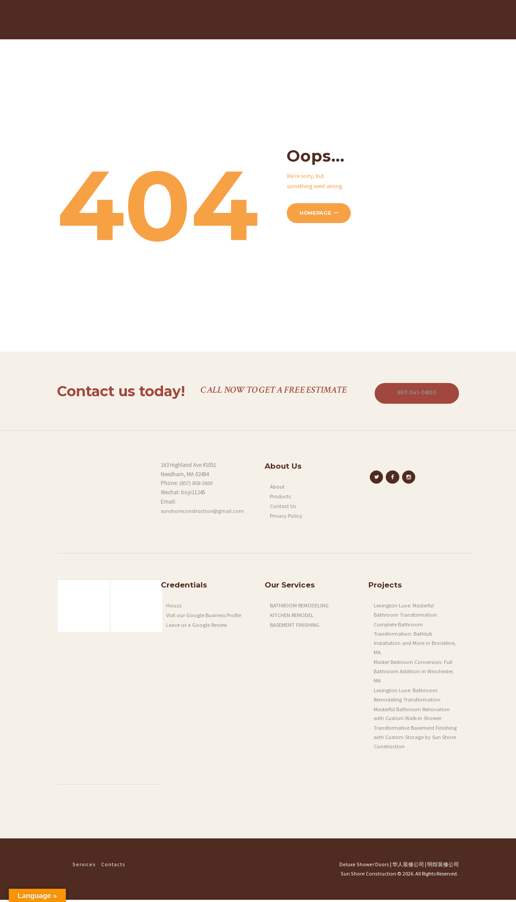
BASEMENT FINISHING (295, 627)
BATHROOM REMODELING (300, 607)
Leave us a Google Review (197, 627)
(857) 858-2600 (195, 485)
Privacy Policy (287, 518)
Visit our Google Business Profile (204, 617)
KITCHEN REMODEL (293, 617)
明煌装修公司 (443, 866)
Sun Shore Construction (370, 875)
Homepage (316, 214)
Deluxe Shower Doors (365, 866)
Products (281, 498)
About (277, 489)
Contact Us (283, 508)
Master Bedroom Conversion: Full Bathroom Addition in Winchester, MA (414, 673)
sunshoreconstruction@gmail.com (202, 513)
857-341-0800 (415, 394)
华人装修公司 (408, 866)
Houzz (174, 607)
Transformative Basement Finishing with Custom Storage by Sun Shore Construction (415, 739)
